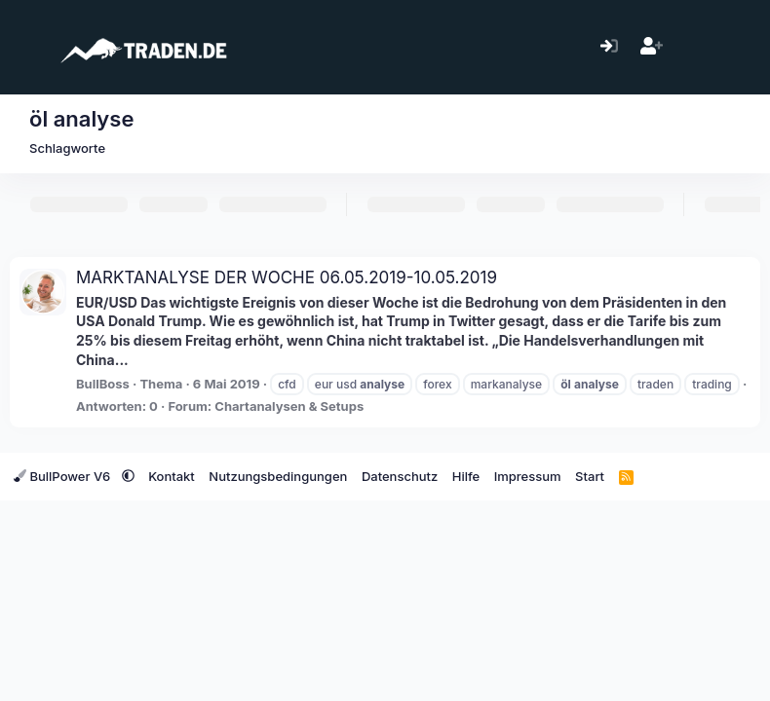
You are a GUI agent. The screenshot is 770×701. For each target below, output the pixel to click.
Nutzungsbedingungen (278, 476)
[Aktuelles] (693, 47)
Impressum (527, 476)
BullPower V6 (64, 476)
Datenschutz (400, 476)
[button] (128, 476)
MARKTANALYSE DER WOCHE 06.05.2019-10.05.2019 (286, 277)
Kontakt (171, 476)
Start (589, 476)
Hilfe (466, 476)
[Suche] (735, 47)
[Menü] (27, 46)
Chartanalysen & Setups (289, 406)
